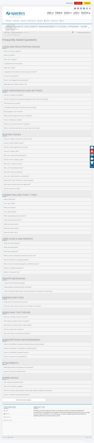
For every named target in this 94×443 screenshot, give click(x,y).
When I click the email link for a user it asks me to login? (22, 128)
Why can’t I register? (10, 59)
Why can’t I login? (9, 68)
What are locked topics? (11, 228)
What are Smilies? (10, 207)
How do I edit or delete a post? (14, 143)
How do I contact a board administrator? (17, 394)
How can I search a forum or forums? (16, 317)
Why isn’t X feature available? (13, 386)
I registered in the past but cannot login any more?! (20, 72)
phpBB (9, 437)
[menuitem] (32, 21)
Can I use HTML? (9, 203)
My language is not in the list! (13, 111)
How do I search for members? (14, 329)
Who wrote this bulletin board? (14, 382)
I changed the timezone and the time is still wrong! (20, 107)
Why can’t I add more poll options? (15, 155)
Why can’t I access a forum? (13, 164)
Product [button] (9, 21)
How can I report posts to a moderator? (16, 176)
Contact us (7, 417)
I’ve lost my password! (11, 76)
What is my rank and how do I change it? (17, 124)
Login (76, 13)
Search (68, 13)
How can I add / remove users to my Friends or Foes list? (22, 306)
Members (7, 414)
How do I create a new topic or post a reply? (18, 139)
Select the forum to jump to (24, 400)
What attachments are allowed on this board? (18, 367)
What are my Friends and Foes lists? (16, 302)
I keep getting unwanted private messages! (18, 287)
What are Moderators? (11, 247)
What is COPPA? (9, 55)
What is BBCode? (9, 199)
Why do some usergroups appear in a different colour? (21, 264)
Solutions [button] (16, 21)
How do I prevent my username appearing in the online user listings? (26, 99)
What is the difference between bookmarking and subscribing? (24, 344)
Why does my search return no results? (16, 321)
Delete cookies (8, 420)
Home (50, 13)
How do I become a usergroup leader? (16, 260)
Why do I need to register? (12, 51)
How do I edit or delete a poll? (13, 159)
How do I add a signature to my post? (16, 147)
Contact (87, 3)
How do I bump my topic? (12, 188)
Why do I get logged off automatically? (16, 80)
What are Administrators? (12, 243)
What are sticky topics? (11, 224)
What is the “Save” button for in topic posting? (19, 180)
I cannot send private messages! (14, 283)
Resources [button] (54, 21)
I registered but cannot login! (13, 63)
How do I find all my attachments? (15, 371)
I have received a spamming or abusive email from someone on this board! (28, 291)
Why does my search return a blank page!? (18, 325)
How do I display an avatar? (13, 120)
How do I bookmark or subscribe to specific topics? (20, 348)
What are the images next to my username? (18, 116)
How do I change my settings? (13, 95)
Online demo (69, 3)
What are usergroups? (11, 251)
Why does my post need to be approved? (17, 184)
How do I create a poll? (11, 151)
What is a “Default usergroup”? (14, 268)
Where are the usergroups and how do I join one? (20, 255)
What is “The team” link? (12, 272)
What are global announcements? (15, 216)
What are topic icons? (11, 232)
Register (85, 13)
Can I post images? (10, 212)
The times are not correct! (12, 103)
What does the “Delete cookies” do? (15, 84)
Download (78, 3)
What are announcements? (12, 220)
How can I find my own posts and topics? (17, 333)
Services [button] (24, 21)
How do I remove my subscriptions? (15, 356)
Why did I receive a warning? (13, 172)
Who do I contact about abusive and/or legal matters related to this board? (28, 390)
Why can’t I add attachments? (13, 168)
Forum (59, 13)
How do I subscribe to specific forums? (16, 352)
